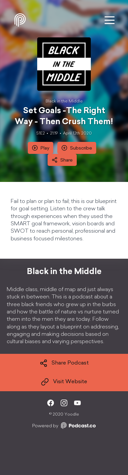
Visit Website (64, 382)
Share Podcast (64, 363)
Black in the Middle (64, 101)
